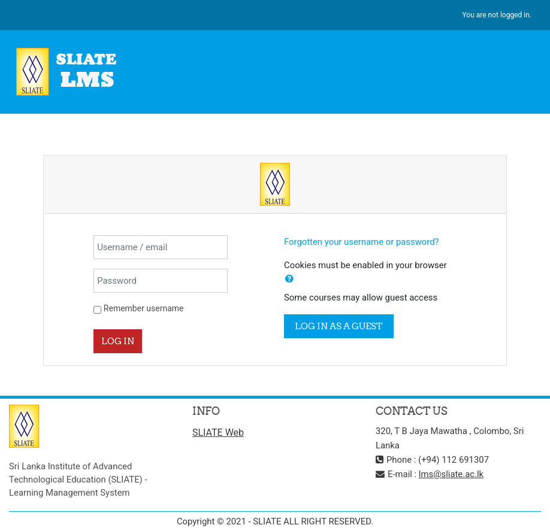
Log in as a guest (339, 326)
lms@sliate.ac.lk (451, 474)
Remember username (144, 308)
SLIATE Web (218, 432)
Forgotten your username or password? (361, 241)
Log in (117, 341)
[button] (289, 279)
